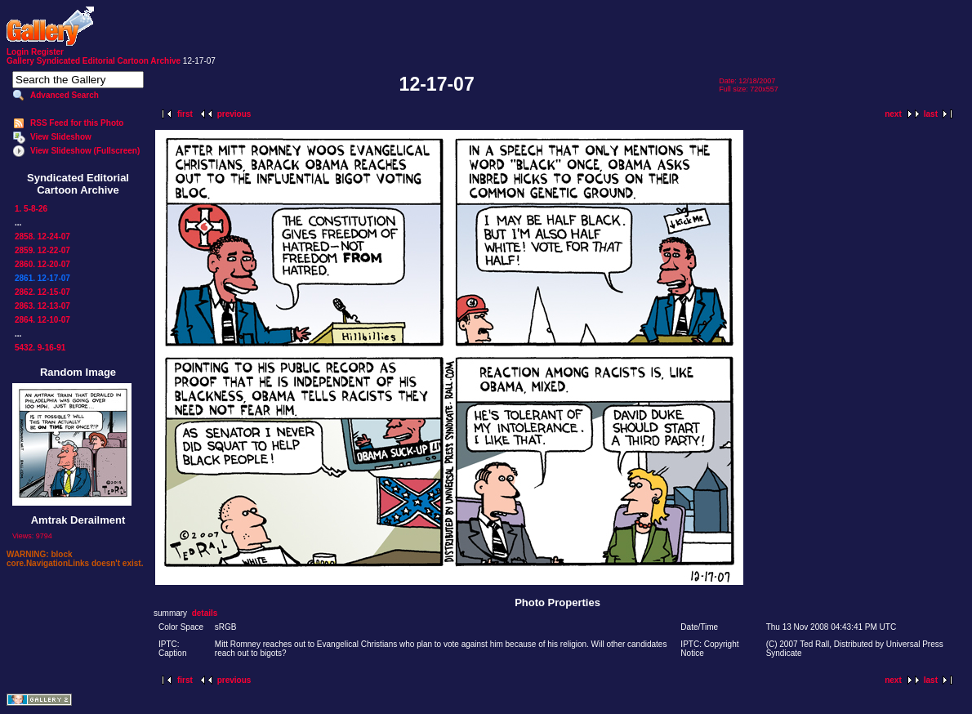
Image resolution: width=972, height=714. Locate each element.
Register (47, 51)
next (893, 113)
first (185, 113)
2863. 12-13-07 (42, 305)
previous (234, 113)
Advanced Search (64, 95)
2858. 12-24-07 (42, 236)
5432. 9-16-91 (40, 347)
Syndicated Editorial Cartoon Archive (109, 60)
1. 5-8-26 (31, 208)
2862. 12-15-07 (42, 292)
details (205, 613)
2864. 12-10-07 (42, 319)
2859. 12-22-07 (42, 250)
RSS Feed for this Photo (76, 122)
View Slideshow (60, 136)
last (931, 113)
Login (18, 51)
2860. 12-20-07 (42, 264)
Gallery (20, 60)
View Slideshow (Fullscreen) (85, 150)
